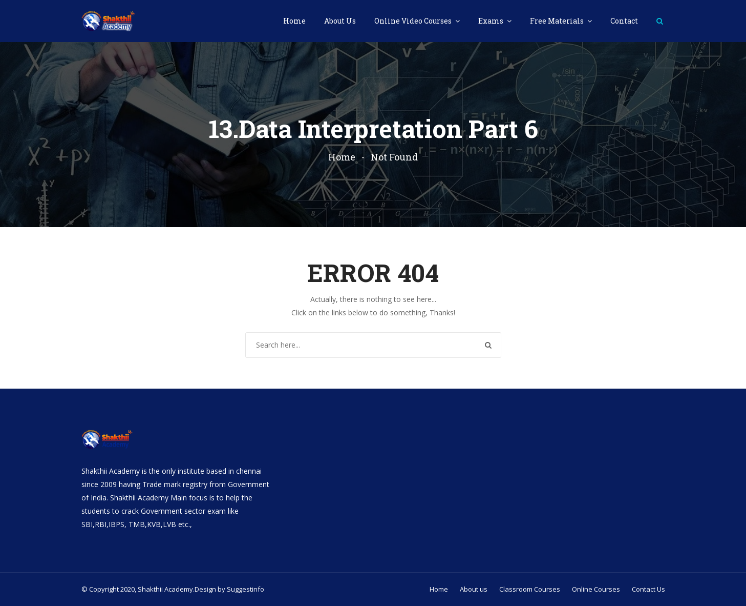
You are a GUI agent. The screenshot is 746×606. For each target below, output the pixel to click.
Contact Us (648, 589)
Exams (491, 21)
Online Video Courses (413, 21)
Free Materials (557, 21)
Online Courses (596, 589)
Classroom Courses (529, 589)
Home (294, 21)
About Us (340, 21)
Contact (624, 21)
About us (473, 589)
